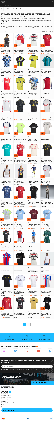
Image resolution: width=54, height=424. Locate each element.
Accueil (6, 8)
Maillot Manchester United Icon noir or (5, 51)
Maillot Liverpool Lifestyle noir (18, 116)
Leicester (36, 26)
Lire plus (3, 23)
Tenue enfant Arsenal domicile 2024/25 (19, 247)
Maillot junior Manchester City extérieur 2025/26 (32, 139)
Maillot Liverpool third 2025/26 (6, 161)
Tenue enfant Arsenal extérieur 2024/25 (6, 247)
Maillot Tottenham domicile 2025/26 (45, 182)
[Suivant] (29, 324)
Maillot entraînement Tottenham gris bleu (6, 182)
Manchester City (12, 26)
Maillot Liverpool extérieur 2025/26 (32, 161)
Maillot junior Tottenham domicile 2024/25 (6, 139)
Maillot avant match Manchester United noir (20, 314)
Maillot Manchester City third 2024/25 (34, 225)
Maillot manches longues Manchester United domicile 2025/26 (7, 314)
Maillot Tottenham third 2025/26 (20, 94)
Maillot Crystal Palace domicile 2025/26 (6, 269)
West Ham (49, 26)
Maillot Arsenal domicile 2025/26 (7, 94)
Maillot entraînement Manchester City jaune (20, 139)
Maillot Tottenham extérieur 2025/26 (18, 269)
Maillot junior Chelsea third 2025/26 (33, 203)
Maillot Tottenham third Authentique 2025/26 (34, 72)
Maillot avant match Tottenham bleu (33, 182)
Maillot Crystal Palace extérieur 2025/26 (46, 292)
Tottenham (29, 26)
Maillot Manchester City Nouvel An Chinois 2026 (47, 203)
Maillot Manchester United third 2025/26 (46, 161)
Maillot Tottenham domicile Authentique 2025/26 (46, 117)
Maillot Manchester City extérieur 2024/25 (20, 72)
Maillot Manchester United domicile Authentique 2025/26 (19, 203)
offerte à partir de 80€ (27, 339)
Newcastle (21, 26)
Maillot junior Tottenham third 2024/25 (45, 248)
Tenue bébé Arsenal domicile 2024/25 (19, 51)
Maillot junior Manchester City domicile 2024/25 (18, 225)
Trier (51, 31)
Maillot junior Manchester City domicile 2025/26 (45, 225)
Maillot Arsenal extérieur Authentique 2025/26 (6, 203)
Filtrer (44, 31)
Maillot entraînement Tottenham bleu (33, 247)
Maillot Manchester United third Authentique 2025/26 (33, 117)
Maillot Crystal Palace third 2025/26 (33, 314)
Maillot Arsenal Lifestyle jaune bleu (19, 182)
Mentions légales (6, 395)
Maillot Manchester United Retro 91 (32, 292)
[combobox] (28, 5)
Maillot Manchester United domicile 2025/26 (47, 51)
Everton (43, 26)
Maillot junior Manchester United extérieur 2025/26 (19, 292)
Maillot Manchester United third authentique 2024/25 (33, 270)
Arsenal (4, 26)
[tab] (27, 19)
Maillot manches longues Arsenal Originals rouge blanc (46, 94)
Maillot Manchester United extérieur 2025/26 (46, 270)
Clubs (14, 8)
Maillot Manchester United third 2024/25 (33, 51)
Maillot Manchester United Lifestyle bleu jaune (6, 72)
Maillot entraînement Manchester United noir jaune (7, 292)
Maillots (10, 8)
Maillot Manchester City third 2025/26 (7, 225)
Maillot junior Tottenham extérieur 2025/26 (46, 314)
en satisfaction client (9, 339)
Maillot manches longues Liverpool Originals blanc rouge (6, 117)
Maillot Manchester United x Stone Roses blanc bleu (33, 94)
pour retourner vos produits (44, 339)
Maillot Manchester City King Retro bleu (47, 72)
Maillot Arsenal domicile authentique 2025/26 (20, 161)
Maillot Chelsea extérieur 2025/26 (45, 139)
